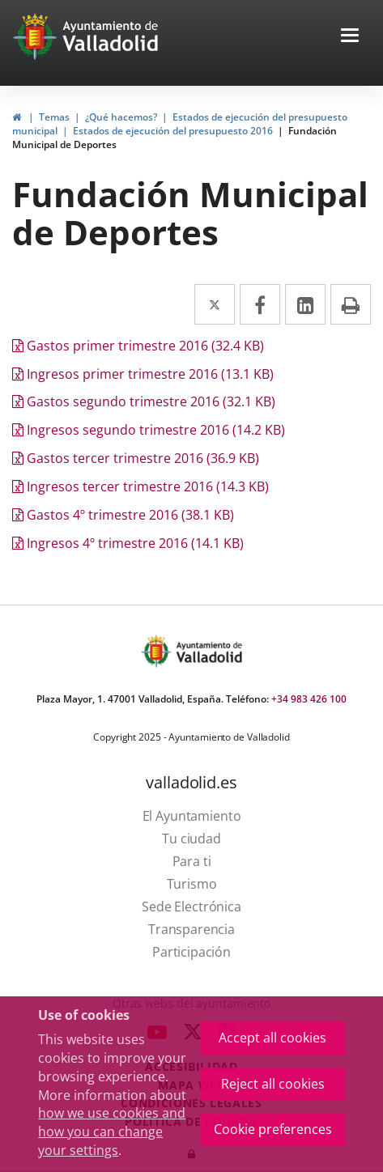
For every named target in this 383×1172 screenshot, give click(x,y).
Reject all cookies (273, 1084)
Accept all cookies (272, 1038)
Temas (54, 117)
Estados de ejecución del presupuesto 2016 (173, 131)
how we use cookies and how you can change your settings (111, 1131)
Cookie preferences (273, 1129)
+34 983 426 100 (309, 699)
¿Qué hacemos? (121, 117)
